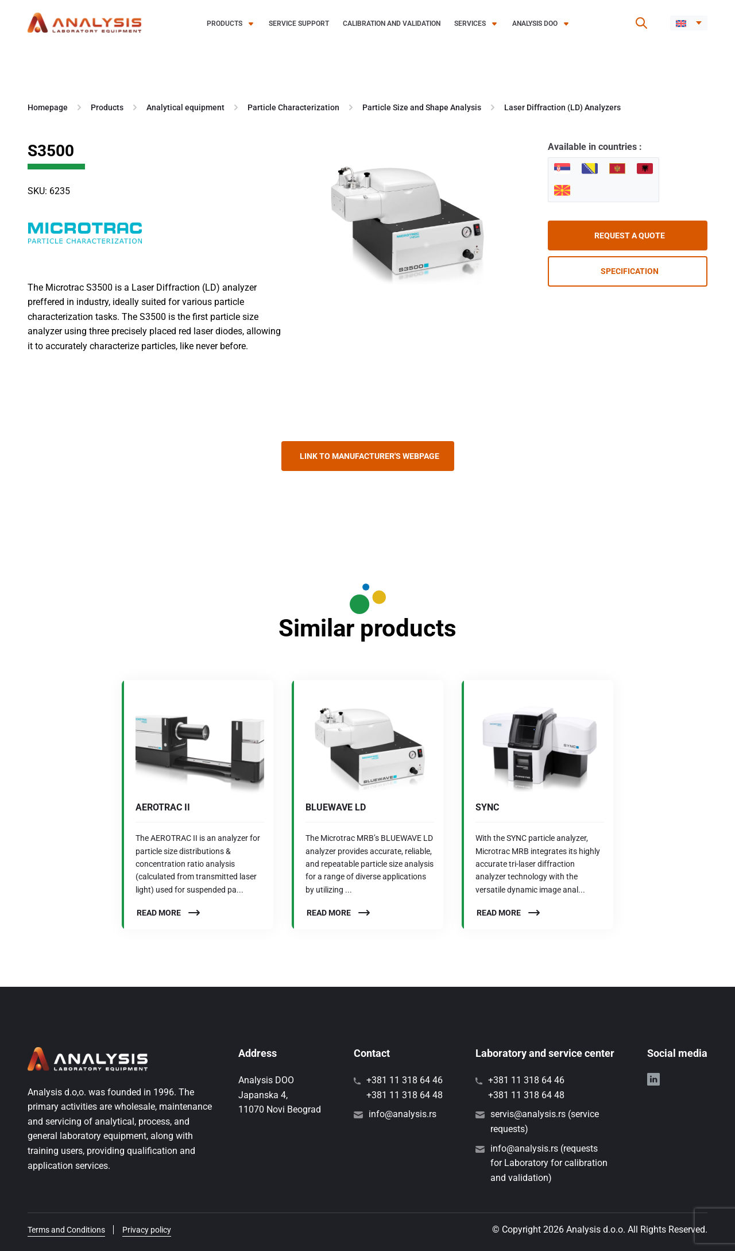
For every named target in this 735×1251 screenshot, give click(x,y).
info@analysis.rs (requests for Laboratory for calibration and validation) (549, 1163)
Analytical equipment (185, 107)
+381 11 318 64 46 (404, 1080)
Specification (630, 271)
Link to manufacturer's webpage (369, 456)
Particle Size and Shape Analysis (421, 107)
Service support (299, 24)
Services (470, 24)
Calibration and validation (391, 24)
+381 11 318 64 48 (404, 1095)
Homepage (48, 107)
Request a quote (629, 235)
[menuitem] (688, 23)
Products (224, 24)
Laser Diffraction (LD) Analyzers (562, 107)
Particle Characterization (293, 107)
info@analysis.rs (402, 1114)
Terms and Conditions (66, 1229)
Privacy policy (146, 1229)
